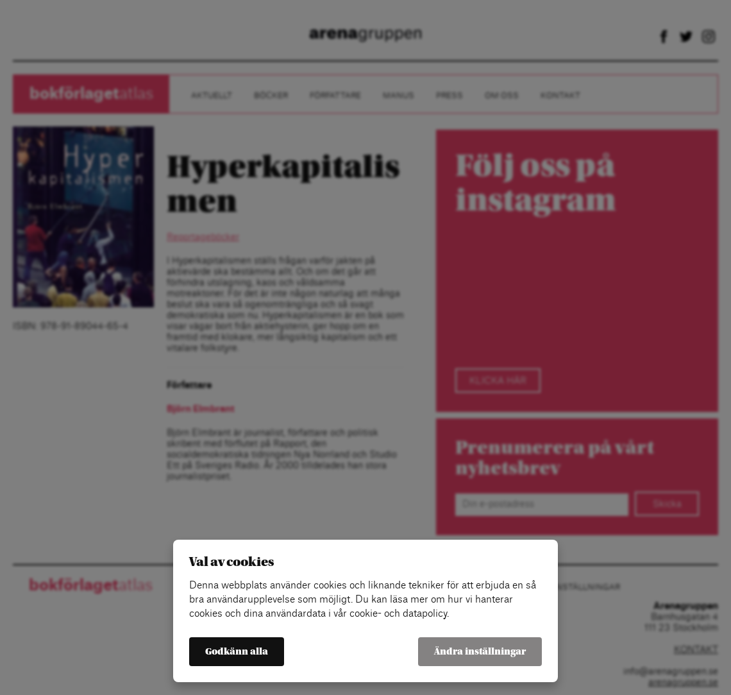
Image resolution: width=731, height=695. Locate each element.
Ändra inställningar (480, 651)
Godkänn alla (236, 651)
